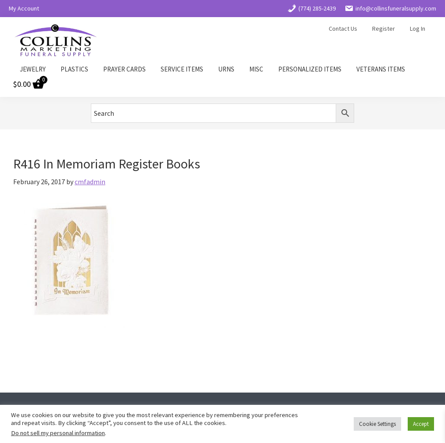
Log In (417, 28)
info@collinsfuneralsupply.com (390, 8)
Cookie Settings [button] (377, 424)
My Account (24, 8)
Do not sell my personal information (58, 433)
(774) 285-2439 (311, 8)
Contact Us (343, 28)
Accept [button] (421, 424)
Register (383, 28)
